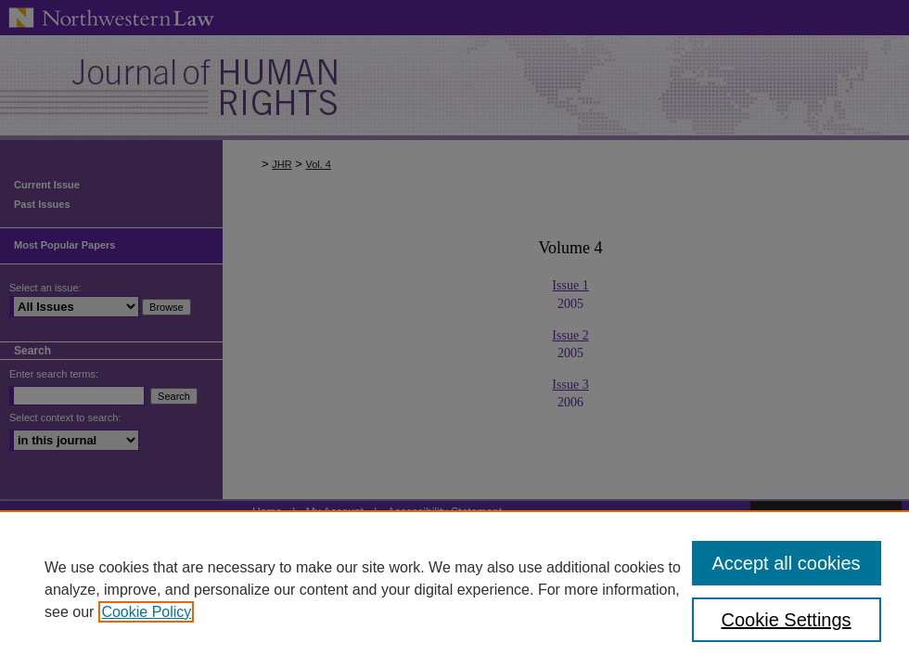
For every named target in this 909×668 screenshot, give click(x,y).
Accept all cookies (786, 563)
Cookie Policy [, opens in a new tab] (146, 612)
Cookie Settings (786, 620)
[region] (454, 589)
